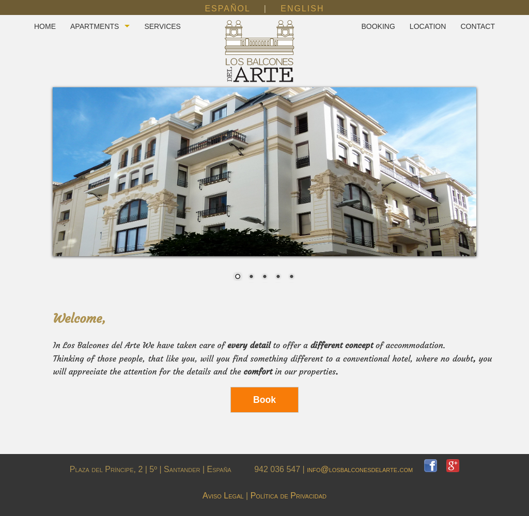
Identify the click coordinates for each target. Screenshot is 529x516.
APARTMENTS (94, 26)
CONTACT (477, 26)
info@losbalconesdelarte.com (365, 469)
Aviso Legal (223, 495)
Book (264, 400)
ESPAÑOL (227, 8)
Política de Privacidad (288, 495)
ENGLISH (302, 8)
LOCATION (428, 26)
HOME (45, 26)
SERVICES (162, 26)
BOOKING (378, 26)
